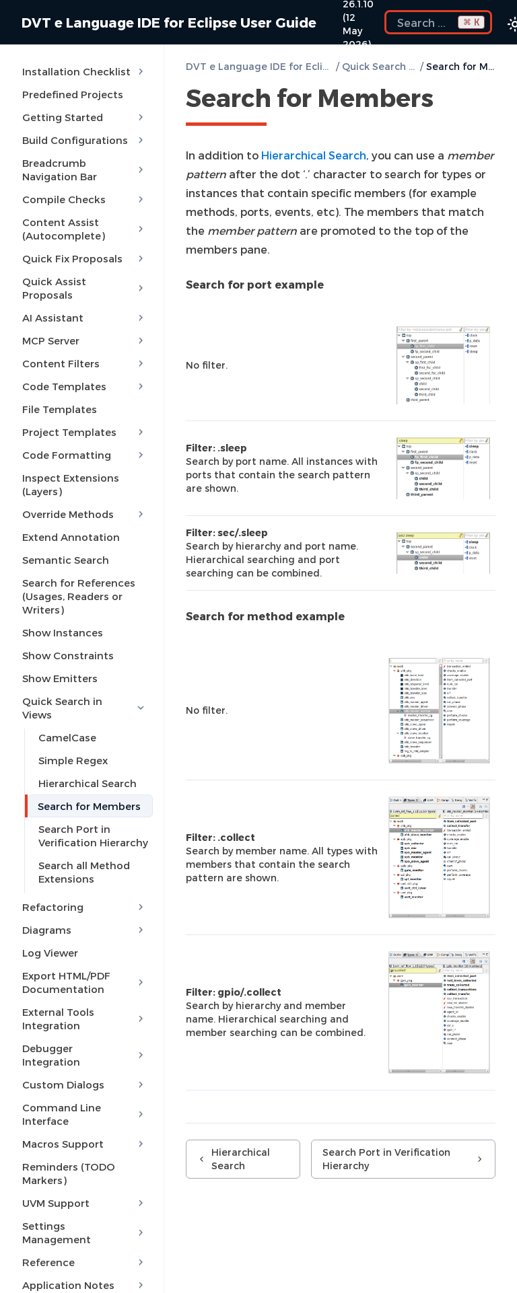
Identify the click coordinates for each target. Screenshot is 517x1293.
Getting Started (84, 117)
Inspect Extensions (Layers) (70, 484)
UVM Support (84, 1203)
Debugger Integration (84, 1055)
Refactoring (84, 907)
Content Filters (84, 363)
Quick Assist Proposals (84, 288)
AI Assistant (84, 317)
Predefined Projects (72, 94)
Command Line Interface (84, 1114)
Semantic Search (65, 560)
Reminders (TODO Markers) (68, 1173)
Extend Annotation (71, 537)
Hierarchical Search (87, 783)
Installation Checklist (84, 71)
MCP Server (84, 340)
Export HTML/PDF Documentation (84, 982)
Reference (84, 1262)
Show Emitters (60, 678)
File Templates (59, 409)
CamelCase (67, 737)
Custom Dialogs (84, 1084)
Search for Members (89, 806)
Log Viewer (50, 953)
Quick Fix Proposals (84, 258)
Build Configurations (84, 140)
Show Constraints (68, 655)
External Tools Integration (84, 1018)
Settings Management (84, 1232)
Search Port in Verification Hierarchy (93, 835)
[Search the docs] (438, 22)
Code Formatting (84, 455)
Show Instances (62, 632)
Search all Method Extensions (84, 872)
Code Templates (84, 386)
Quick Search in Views (84, 708)
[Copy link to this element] (448, 100)
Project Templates (84, 432)
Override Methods (84, 514)
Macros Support (84, 1144)
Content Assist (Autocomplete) (84, 229)
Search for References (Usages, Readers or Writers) (78, 596)
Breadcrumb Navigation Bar (84, 169)
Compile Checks (84, 199)
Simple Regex (73, 760)
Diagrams (84, 930)
